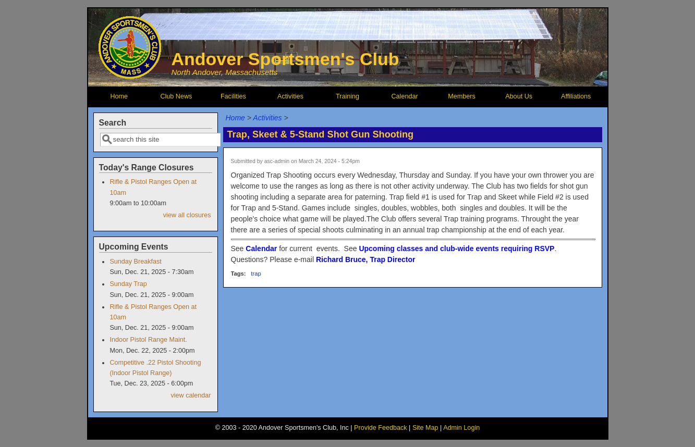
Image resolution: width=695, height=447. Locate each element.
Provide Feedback (380, 427)
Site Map (425, 427)
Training (347, 96)
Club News (176, 96)
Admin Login (461, 427)
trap (256, 273)
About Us (518, 96)
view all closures (187, 215)
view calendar (190, 395)
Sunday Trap (128, 284)
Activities (290, 96)
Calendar (404, 96)
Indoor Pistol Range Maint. (148, 339)
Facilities (233, 96)
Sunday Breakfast (135, 261)
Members (461, 96)
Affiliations (576, 96)
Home (119, 96)
